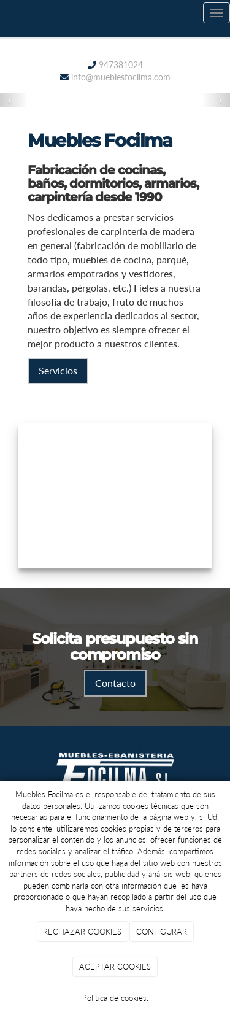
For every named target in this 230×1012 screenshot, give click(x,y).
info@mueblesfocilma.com (121, 77)
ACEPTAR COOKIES (115, 966)
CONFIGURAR (161, 932)
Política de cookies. (115, 998)
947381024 (119, 65)
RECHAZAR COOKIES (82, 932)
